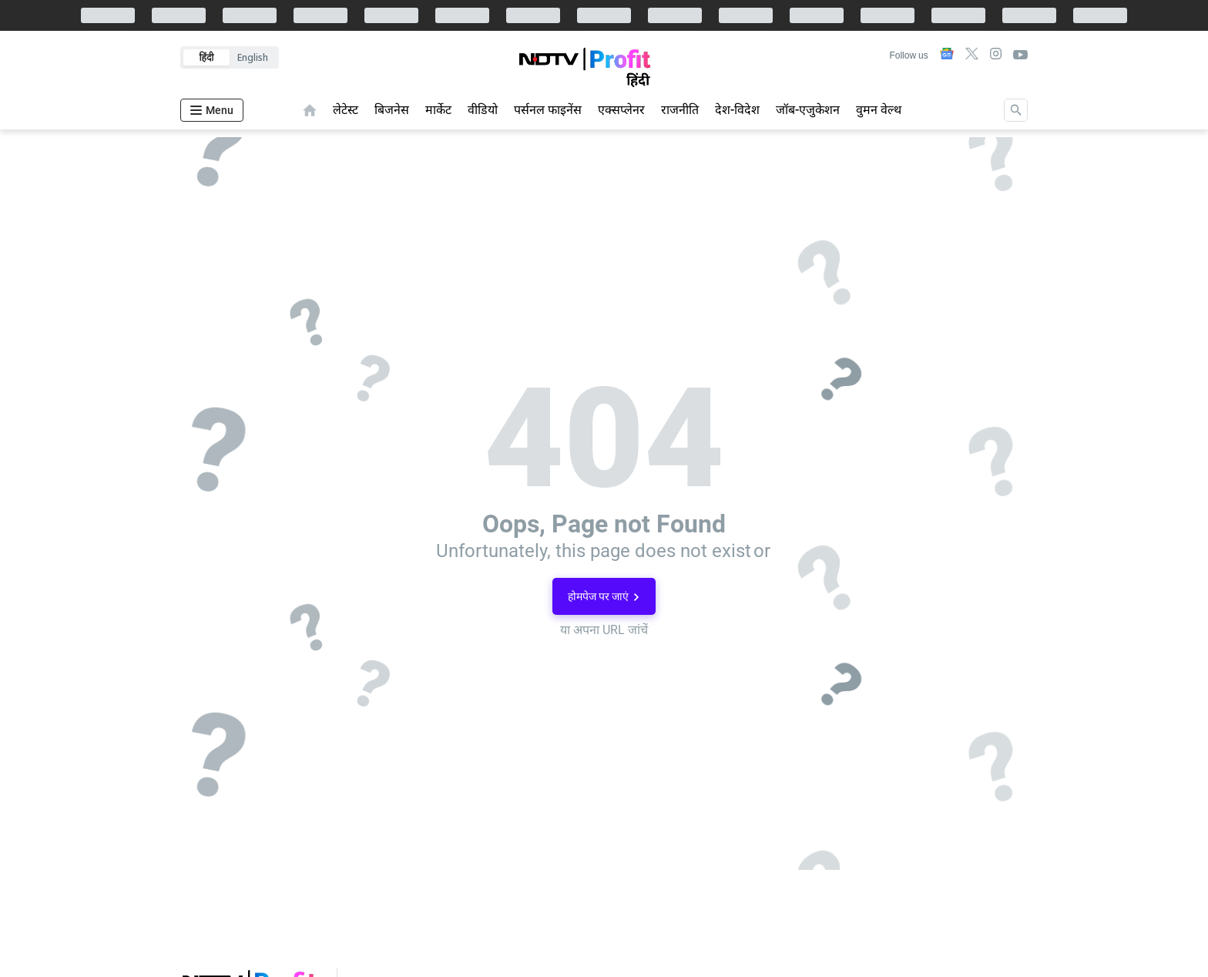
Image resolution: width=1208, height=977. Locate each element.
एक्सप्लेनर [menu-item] (621, 109)
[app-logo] (584, 70)
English (252, 57)
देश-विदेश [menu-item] (737, 109)
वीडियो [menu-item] (483, 109)
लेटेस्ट (345, 109)
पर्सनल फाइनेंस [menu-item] (548, 109)
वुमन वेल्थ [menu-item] (878, 109)
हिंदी (207, 57)
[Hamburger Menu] (211, 110)
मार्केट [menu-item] (438, 109)
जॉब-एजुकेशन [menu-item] (808, 109)
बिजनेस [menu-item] (391, 109)
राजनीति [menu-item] (680, 109)
